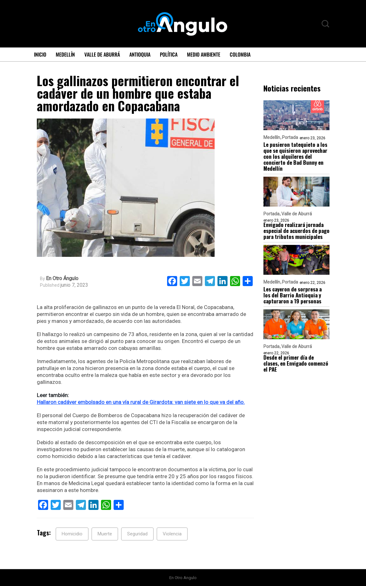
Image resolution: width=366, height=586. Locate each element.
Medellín (65, 54)
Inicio (40, 54)
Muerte (105, 534)
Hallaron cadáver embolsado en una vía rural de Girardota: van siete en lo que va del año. (141, 402)
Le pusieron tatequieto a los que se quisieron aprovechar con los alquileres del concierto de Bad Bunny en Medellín (295, 156)
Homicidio (72, 534)
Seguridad (137, 534)
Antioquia (139, 54)
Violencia (172, 534)
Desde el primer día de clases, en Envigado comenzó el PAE (295, 363)
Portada (290, 137)
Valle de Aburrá (102, 54)
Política (168, 54)
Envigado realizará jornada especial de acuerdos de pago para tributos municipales (296, 231)
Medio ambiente (203, 54)
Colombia (240, 54)
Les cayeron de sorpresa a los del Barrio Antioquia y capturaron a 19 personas (292, 295)
